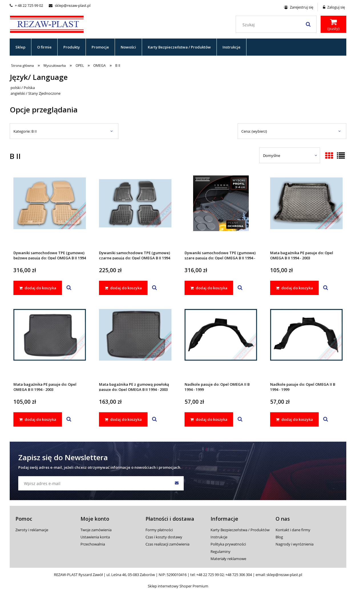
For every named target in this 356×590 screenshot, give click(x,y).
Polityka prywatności (228, 544)
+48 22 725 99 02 (210, 574)
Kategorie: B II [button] (25, 131)
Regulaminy (220, 551)
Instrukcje (219, 537)
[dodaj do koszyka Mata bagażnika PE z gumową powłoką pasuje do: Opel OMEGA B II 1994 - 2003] (123, 419)
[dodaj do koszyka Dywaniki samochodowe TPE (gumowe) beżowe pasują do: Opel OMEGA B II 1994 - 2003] (37, 288)
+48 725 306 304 (238, 574)
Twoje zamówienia (96, 529)
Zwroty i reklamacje (31, 529)
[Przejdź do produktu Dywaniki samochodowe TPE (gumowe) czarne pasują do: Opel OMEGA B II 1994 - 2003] (135, 210)
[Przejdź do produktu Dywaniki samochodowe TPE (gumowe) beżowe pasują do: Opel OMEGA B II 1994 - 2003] (49, 210)
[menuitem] (20, 47)
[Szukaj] (308, 24)
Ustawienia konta (95, 537)
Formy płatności (159, 529)
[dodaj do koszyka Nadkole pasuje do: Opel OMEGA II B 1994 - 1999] (209, 419)
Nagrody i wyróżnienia (294, 544)
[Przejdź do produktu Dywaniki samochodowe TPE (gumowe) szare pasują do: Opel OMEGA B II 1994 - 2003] (221, 210)
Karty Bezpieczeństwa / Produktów (240, 529)
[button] (69, 288)
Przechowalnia (92, 544)
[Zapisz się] (176, 483)
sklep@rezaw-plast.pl (69, 5)
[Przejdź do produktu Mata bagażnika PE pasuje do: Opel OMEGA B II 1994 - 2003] (306, 210)
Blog (279, 537)
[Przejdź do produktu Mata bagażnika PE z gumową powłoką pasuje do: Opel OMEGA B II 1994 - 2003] (135, 342)
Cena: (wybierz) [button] (254, 131)
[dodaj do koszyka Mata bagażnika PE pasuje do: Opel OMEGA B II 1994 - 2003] (294, 288)
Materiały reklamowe (228, 558)
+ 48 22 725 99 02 (26, 5)
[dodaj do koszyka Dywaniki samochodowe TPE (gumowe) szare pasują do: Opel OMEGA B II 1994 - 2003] (209, 288)
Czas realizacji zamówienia (167, 544)
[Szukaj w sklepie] (277, 25)
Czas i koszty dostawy (163, 537)
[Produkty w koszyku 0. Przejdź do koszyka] (333, 24)
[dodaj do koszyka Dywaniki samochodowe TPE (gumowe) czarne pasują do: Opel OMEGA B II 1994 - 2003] (123, 288)
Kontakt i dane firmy (293, 529)
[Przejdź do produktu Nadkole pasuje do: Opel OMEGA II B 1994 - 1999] (221, 342)
